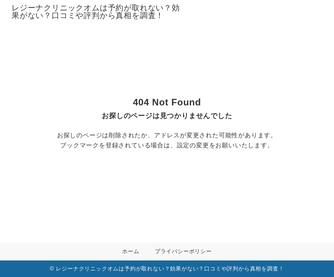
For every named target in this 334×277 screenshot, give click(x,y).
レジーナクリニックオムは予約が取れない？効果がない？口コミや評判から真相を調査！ (96, 11)
